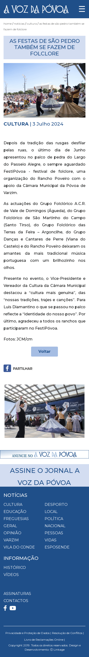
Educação (15, 511)
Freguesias (16, 519)
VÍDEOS (11, 574)
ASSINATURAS (17, 593)
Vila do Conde (19, 547)
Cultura (32, 23)
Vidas (50, 540)
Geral (10, 526)
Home (8, 23)
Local (51, 511)
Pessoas (54, 533)
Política (54, 519)
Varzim (11, 540)
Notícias (19, 23)
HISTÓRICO (15, 567)
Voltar (44, 351)
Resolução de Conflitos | (68, 633)
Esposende (57, 547)
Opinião (12, 533)
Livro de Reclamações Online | (44, 639)
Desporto (56, 504)
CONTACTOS (16, 600)
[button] (10, 411)
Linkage (59, 649)
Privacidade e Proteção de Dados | (28, 633)
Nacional (55, 526)
